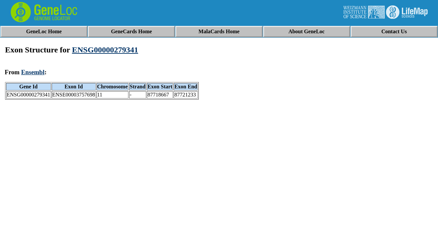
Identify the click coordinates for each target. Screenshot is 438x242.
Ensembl (33, 72)
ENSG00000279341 (105, 49)
